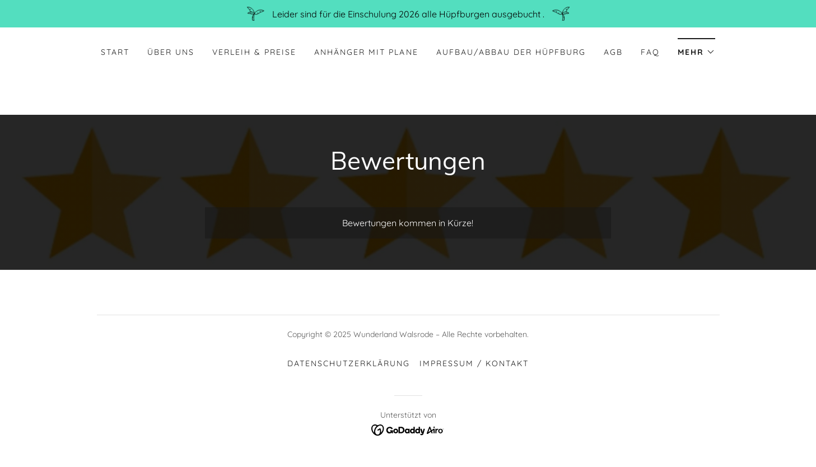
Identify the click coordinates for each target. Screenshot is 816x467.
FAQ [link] (650, 52)
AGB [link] (613, 52)
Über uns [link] (170, 52)
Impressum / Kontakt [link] (474, 363)
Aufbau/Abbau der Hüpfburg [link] (511, 52)
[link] (408, 429)
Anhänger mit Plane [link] (366, 52)
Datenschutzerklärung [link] (348, 363)
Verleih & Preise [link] (254, 52)
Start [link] (115, 52)
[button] (696, 48)
